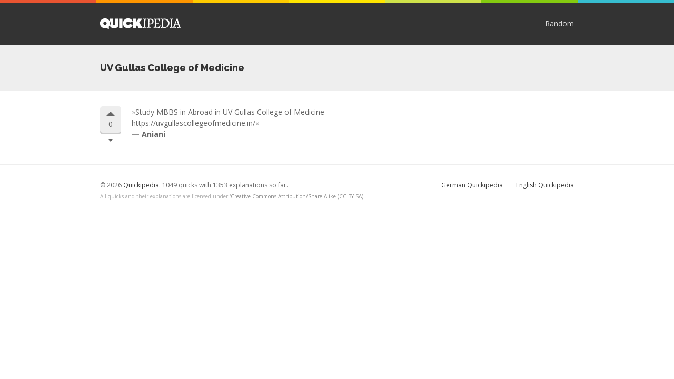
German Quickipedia (472, 185)
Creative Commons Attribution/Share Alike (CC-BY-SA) (297, 196)
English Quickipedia (545, 185)
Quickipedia (140, 23)
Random (559, 23)
